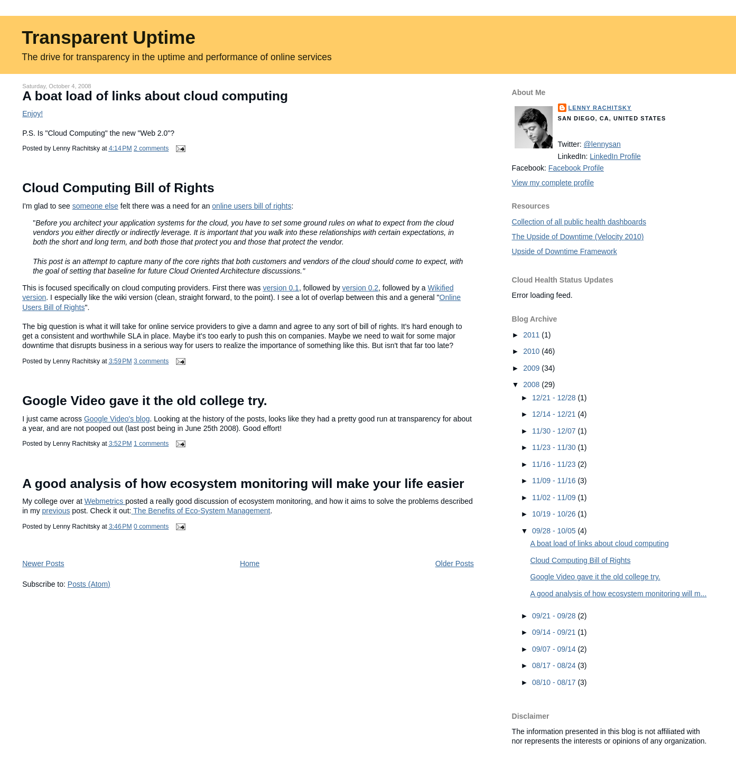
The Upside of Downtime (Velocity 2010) (578, 236)
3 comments (151, 361)
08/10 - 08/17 (554, 682)
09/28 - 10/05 (554, 531)
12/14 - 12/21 (554, 414)
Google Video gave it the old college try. (144, 400)
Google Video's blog (117, 419)
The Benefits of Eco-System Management (200, 510)
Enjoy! (32, 113)
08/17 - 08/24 (554, 665)
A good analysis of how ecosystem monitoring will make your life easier (243, 483)
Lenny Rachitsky (600, 108)
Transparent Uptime (108, 37)
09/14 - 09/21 (554, 632)
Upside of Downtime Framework (564, 251)
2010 (532, 351)
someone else (95, 206)
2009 (532, 368)
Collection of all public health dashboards (579, 222)
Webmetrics (105, 501)
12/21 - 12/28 (554, 397)
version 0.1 (281, 288)
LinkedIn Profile (615, 156)
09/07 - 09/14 (554, 649)
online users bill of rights (251, 206)
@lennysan (602, 144)
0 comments (151, 526)
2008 (532, 384)
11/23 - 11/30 (554, 447)
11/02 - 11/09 (554, 497)
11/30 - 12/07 (554, 431)
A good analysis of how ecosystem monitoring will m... (618, 593)
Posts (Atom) (89, 584)
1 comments (151, 443)
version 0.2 (360, 288)
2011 (532, 335)
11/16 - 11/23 (554, 464)
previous (56, 510)
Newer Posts (43, 563)
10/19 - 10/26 (554, 514)
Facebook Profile (576, 168)
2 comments (151, 148)
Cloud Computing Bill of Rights (118, 188)
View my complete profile (553, 183)
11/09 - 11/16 (554, 480)
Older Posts (454, 563)
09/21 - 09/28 (554, 616)
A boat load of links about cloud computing (155, 96)
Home (249, 563)
